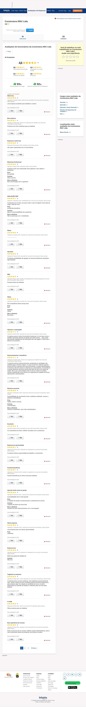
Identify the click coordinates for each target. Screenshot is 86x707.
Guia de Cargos (52, 681)
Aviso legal (39, 684)
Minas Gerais (64, 132)
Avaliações (63, 37)
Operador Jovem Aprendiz (68, 107)
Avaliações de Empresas (37, 10)
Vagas (49, 679)
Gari (61, 114)
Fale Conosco (26, 686)
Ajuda (37, 675)
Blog (53, 10)
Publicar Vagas (23, 10)
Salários (49, 10)
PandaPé (38, 682)
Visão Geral (22, 37)
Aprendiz (63, 105)
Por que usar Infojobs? (28, 677)
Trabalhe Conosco (27, 679)
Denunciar (47, 111)
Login (69, 10)
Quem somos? (26, 675)
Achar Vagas (14, 10)
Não (20, 111)
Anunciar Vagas (40, 679)
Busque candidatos (41, 681)
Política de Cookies (27, 681)
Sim (11, 111)
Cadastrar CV (77, 10)
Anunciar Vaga (62, 10)
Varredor (63, 102)
